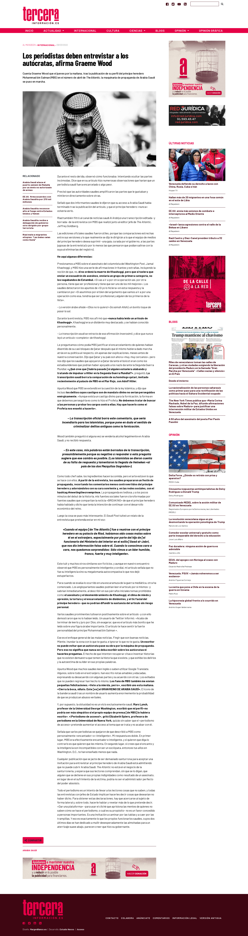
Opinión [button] (181, 30)
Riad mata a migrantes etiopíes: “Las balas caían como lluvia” (36, 237)
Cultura (113, 30)
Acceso (80, 929)
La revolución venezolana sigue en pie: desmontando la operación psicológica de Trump (197, 520)
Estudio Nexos (67, 929)
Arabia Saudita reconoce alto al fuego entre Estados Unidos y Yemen (37, 211)
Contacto (112, 918)
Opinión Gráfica (211, 30)
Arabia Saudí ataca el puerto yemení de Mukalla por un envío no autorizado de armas (37, 186)
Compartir (33, 840)
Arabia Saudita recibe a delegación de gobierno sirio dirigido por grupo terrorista (35, 224)
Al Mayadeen (29, 45)
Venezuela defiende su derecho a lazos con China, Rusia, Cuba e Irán (193, 185)
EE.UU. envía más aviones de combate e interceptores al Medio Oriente (191, 212)
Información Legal (184, 918)
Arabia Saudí (30, 850)
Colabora (127, 918)
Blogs (160, 30)
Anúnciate (143, 918)
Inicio (29, 30)
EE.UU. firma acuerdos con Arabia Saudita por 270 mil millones (37, 199)
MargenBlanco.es (38, 929)
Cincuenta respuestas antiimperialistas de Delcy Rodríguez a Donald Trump (197, 490)
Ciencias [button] (136, 30)
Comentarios (161, 918)
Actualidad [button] (52, 30)
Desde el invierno (179, 380)
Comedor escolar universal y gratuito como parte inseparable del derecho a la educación (195, 534)
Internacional (85, 30)
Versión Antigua (210, 918)
